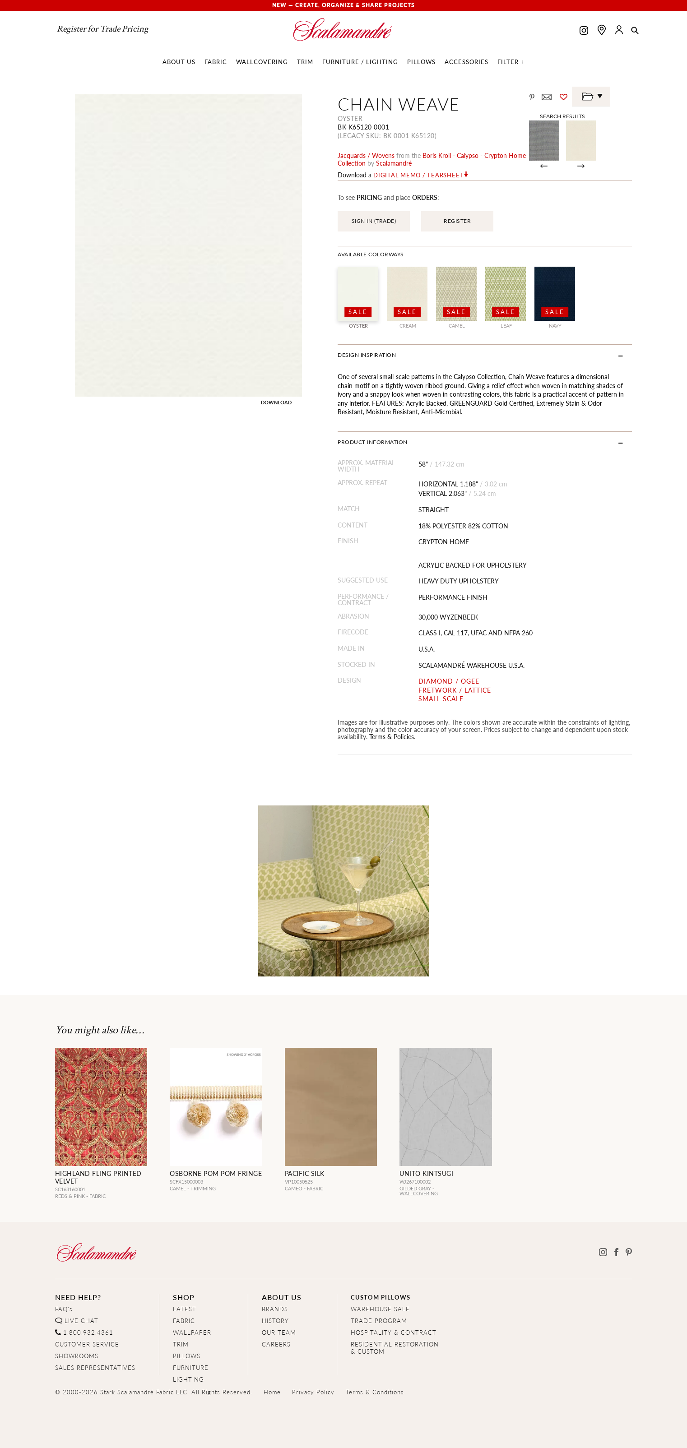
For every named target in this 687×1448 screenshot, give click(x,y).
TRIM (181, 1344)
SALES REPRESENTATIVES (95, 1367)
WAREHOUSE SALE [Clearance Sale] (380, 1309)
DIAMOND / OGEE (448, 681)
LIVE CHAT (81, 1320)
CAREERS (276, 1344)
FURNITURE (191, 1367)
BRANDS (275, 1309)
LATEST (184, 1309)
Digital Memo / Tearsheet (418, 175)
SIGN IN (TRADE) (374, 221)
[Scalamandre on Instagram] (584, 31)
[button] (635, 31)
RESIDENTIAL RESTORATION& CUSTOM (395, 1347)
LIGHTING (188, 1379)
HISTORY (275, 1320)
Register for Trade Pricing (102, 29)
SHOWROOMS (76, 1355)
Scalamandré (394, 162)
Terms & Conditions (375, 1392)
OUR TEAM (279, 1332)
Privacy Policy (313, 1392)
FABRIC (184, 1320)
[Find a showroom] (601, 29)
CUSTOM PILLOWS (380, 1297)
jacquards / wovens (366, 155)
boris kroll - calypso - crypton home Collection (432, 159)
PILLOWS (186, 1355)
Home (272, 1392)
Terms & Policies (391, 736)
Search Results (562, 116)
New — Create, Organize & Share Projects (343, 5)
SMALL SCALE (441, 698)
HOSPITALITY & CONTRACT (393, 1332)
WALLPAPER (192, 1332)
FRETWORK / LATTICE (454, 690)
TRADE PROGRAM (379, 1320)
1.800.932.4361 (88, 1332)
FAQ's (64, 1309)
